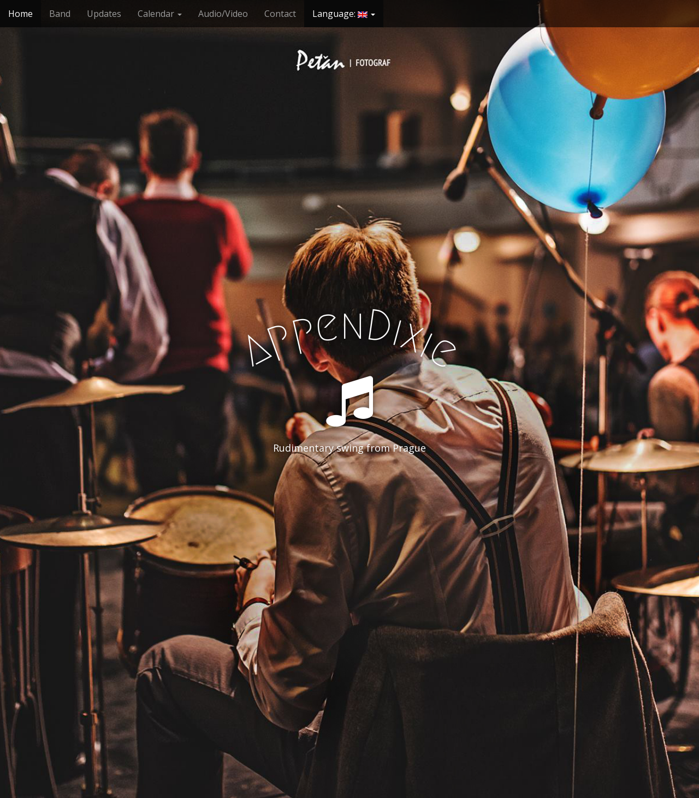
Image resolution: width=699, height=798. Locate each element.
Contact (280, 14)
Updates (104, 14)
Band (59, 14)
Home (20, 14)
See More (349, 492)
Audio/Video (223, 14)
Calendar (160, 14)
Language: (343, 14)
